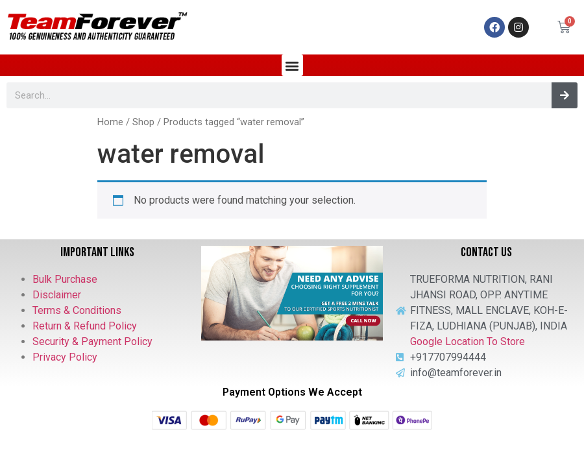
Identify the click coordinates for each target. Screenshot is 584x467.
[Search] (565, 95)
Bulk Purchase (64, 279)
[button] (292, 65)
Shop (143, 122)
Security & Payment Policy (92, 341)
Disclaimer (56, 295)
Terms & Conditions (76, 310)
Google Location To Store (467, 341)
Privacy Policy (64, 357)
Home (110, 122)
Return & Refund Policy (84, 326)
